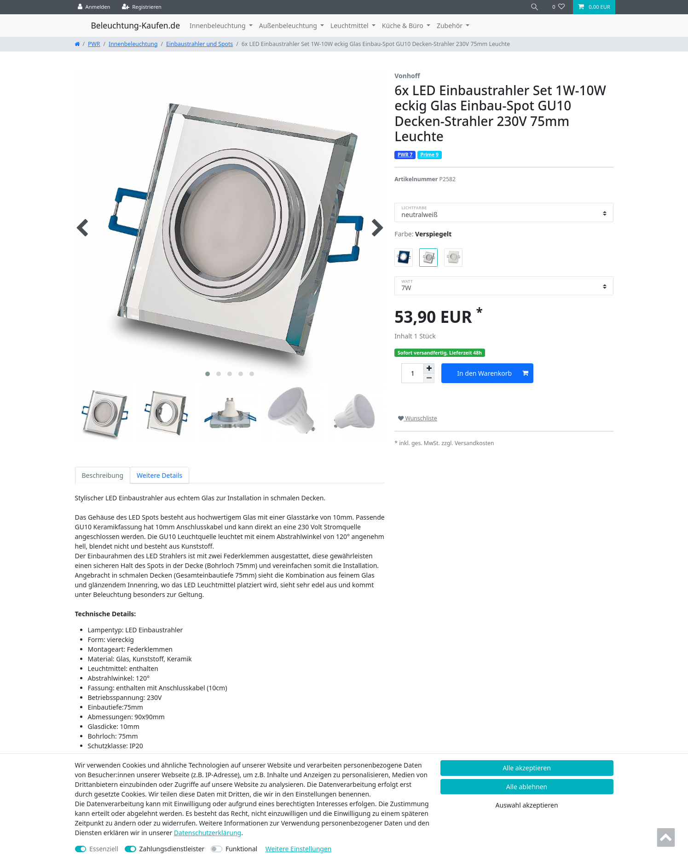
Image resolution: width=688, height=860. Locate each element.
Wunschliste (417, 418)
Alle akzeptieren (527, 767)
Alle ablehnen (527, 786)
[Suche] (535, 7)
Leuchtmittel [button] (350, 25)
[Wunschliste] (558, 7)
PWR (94, 44)
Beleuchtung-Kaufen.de (135, 25)
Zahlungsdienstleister (172, 848)
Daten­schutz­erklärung (207, 832)
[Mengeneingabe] (412, 373)
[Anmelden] (94, 7)
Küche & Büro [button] (403, 25)
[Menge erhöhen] (428, 368)
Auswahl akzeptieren (526, 805)
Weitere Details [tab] (159, 475)
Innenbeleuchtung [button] (218, 25)
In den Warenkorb (492, 373)
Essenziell (103, 848)
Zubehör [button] (450, 25)
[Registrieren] (142, 7)
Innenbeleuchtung (133, 44)
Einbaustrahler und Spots (199, 44)
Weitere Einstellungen (299, 848)
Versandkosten (474, 443)
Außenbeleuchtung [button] (289, 25)
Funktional (241, 848)
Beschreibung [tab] (103, 475)
